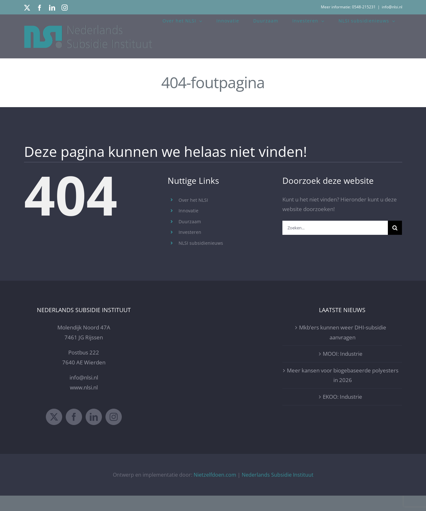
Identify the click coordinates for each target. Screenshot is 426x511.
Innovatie (188, 211)
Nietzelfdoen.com (215, 489)
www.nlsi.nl (84, 402)
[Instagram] (113, 432)
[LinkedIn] (94, 432)
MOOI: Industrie (343, 369)
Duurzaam (190, 221)
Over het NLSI (193, 200)
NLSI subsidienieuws (201, 243)
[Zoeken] (395, 228)
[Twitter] (54, 432)
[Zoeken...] (335, 228)
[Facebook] (74, 432)
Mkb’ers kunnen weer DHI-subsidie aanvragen (342, 347)
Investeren (190, 232)
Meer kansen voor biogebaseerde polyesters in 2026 (342, 390)
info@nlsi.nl (392, 7)
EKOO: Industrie (342, 412)
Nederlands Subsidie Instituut (277, 489)
